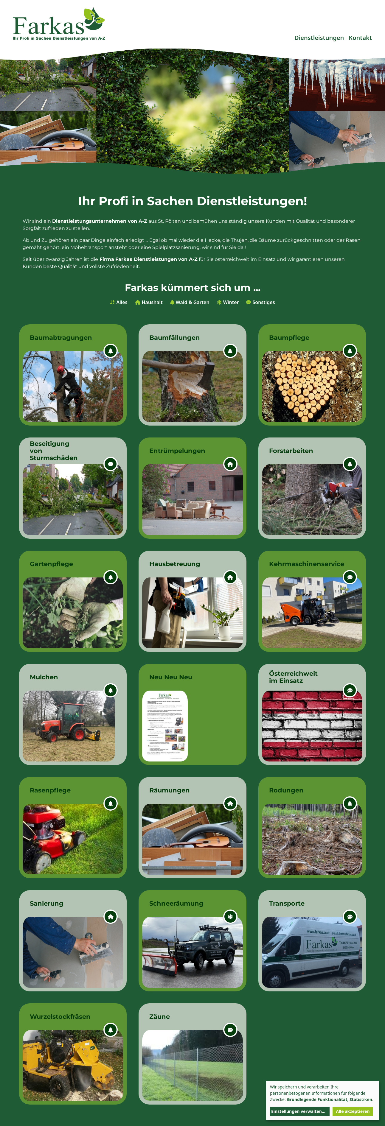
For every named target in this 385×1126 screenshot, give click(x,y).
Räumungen (169, 790)
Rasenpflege (50, 790)
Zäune (159, 1016)
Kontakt (360, 38)
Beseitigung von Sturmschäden (54, 451)
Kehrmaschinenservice (296, 564)
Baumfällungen (174, 337)
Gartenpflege (51, 564)
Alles (121, 302)
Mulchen (44, 677)
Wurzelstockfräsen (57, 1016)
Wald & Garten (192, 302)
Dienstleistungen (319, 38)
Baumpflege (289, 337)
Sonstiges (263, 302)
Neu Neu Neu (170, 677)
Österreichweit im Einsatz (293, 677)
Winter (231, 302)
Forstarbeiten (291, 450)
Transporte (287, 903)
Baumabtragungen (57, 337)
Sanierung (46, 903)
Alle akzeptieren (353, 1111)
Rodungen (286, 790)
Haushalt (152, 302)
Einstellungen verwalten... (298, 1111)
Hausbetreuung (174, 564)
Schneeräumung (176, 903)
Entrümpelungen (176, 450)
